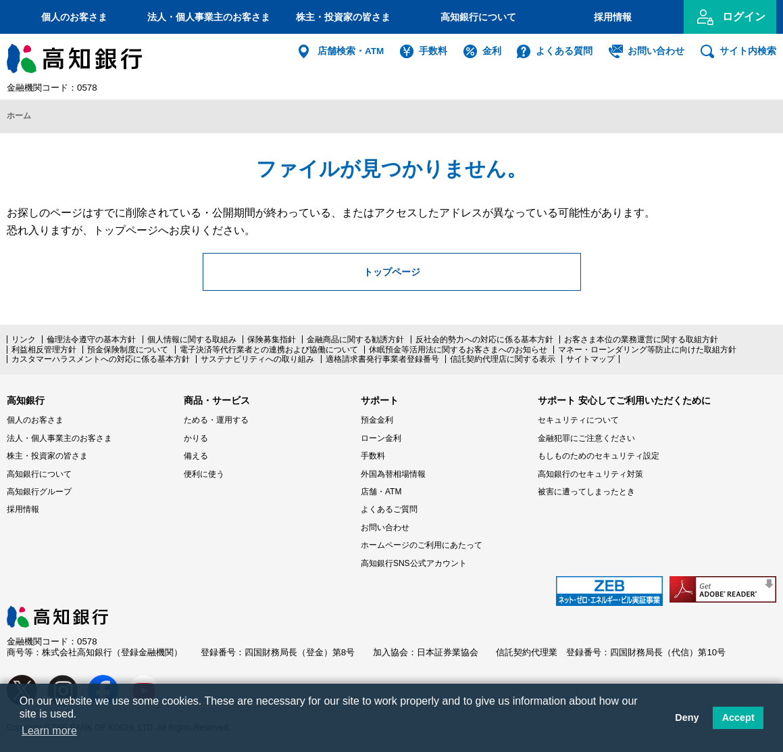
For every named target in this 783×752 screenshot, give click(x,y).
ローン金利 (381, 437)
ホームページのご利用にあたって (421, 543)
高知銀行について (478, 16)
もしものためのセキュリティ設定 (598, 455)
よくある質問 (564, 51)
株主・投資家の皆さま (343, 16)
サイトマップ (590, 358)
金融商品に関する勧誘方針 (355, 339)
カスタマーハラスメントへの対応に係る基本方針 (100, 358)
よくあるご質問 (389, 508)
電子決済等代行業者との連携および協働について (269, 348)
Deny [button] (687, 717)
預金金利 (377, 419)
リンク (23, 339)
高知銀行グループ (39, 490)
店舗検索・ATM (351, 51)
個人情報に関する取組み (191, 339)
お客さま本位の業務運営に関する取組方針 (641, 339)
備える (196, 455)
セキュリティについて (578, 419)
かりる (196, 437)
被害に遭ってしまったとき (586, 490)
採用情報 (613, 16)
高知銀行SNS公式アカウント (414, 562)
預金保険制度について (127, 348)
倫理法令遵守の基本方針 (91, 339)
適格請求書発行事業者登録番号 (382, 358)
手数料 (433, 51)
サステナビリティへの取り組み (257, 358)
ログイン (743, 16)
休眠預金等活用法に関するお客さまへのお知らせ (458, 348)
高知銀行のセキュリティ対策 (590, 472)
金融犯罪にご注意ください (586, 437)
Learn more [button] (49, 730)
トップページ (391, 269)
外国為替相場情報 (393, 472)
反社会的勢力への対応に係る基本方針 (484, 339)
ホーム (19, 115)
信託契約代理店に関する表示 (502, 358)
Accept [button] (738, 717)
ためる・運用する (216, 419)
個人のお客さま (74, 16)
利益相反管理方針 (43, 348)
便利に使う (204, 472)
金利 (491, 51)
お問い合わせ (656, 51)
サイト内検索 (747, 51)
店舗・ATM (381, 490)
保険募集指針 (271, 339)
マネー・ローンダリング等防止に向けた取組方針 (647, 348)
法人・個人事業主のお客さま (208, 16)
